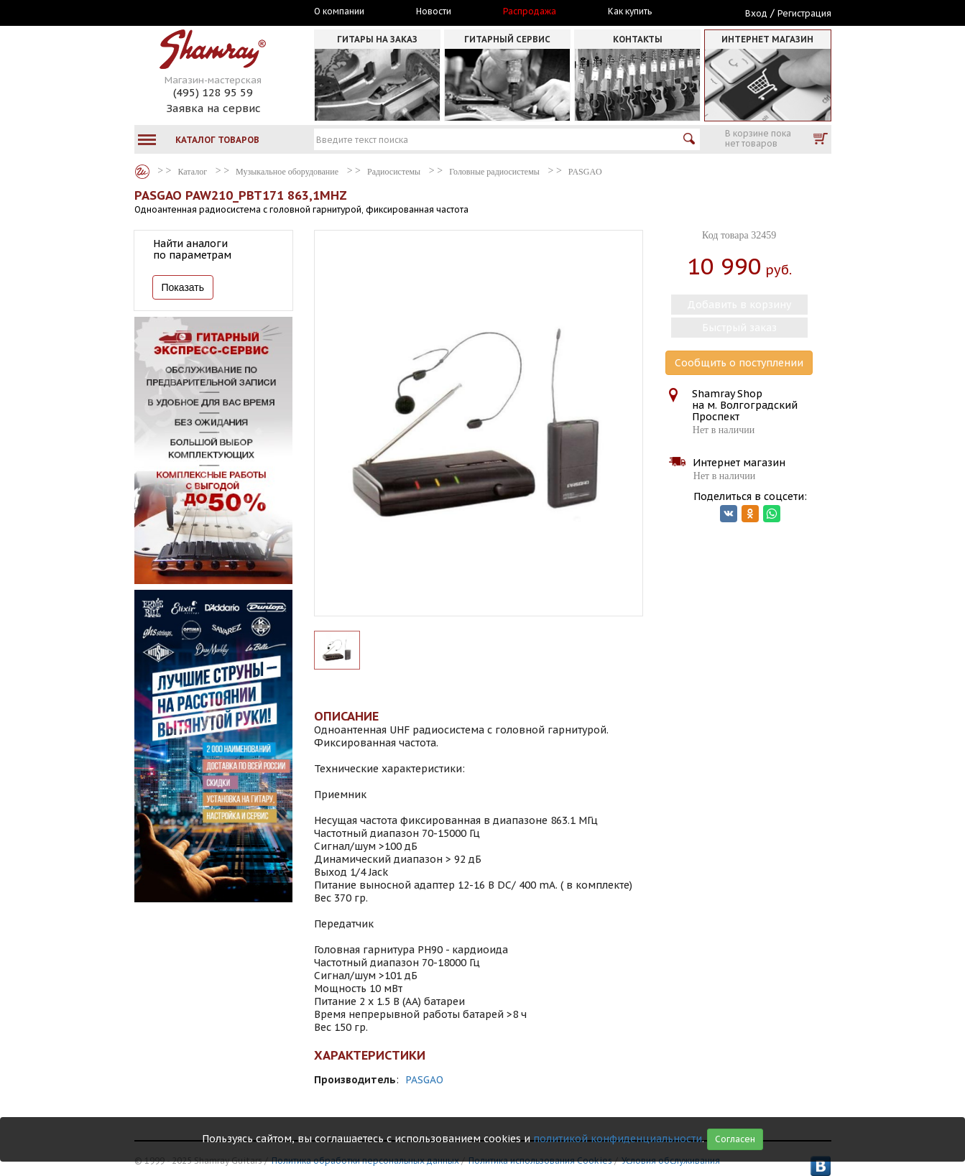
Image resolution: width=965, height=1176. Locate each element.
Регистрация (804, 13)
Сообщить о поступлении (739, 362)
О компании (339, 11)
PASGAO (424, 1079)
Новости (433, 11)
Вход (756, 13)
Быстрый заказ (739, 327)
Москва (200, 12)
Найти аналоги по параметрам (192, 249)
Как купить (630, 11)
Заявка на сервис (213, 108)
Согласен (735, 1139)
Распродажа (529, 11)
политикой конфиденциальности (617, 1138)
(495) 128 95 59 (213, 92)
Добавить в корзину (739, 304)
